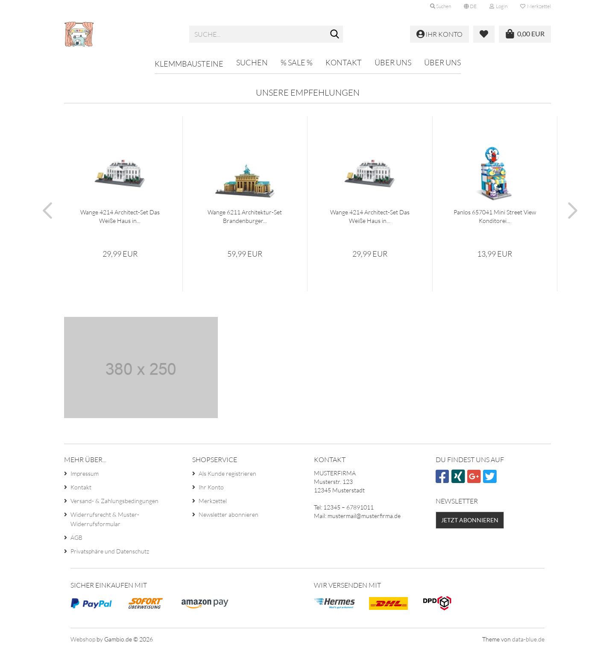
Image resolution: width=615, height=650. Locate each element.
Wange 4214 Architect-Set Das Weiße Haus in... (120, 216)
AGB (76, 537)
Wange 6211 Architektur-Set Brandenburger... (245, 216)
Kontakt (343, 62)
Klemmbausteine (189, 63)
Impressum (84, 473)
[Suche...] (335, 34)
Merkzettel (535, 6)
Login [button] (498, 6)
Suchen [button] (440, 6)
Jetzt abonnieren (469, 520)
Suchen (252, 62)
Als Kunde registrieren (227, 473)
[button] (470, 6)
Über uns (393, 62)
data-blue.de (528, 639)
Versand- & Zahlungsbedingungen (114, 500)
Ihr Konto (211, 487)
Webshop (82, 639)
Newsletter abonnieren (228, 514)
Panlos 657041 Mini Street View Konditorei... (495, 216)
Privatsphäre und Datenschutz (109, 551)
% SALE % (297, 62)
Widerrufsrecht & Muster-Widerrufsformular (104, 519)
